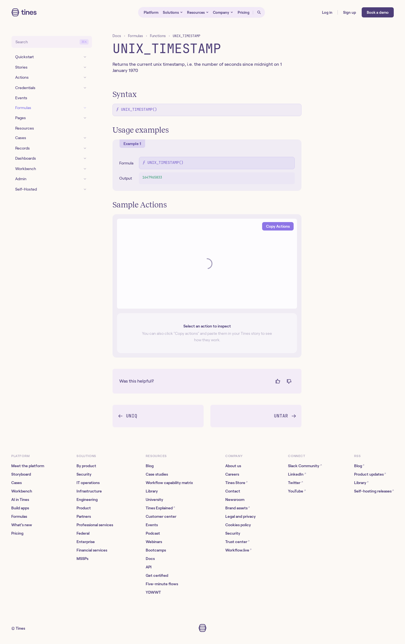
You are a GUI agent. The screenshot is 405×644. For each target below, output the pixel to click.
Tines (20, 628)
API (149, 567)
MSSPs (82, 558)
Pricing (17, 533)
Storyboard (21, 474)
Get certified (157, 575)
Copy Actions (278, 226)
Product (83, 508)
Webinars (154, 541)
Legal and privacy (240, 516)
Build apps (20, 508)
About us (233, 466)
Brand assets (237, 507)
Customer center (161, 516)
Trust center (237, 541)
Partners (83, 516)
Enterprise (85, 541)
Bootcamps (156, 550)
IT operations (88, 482)
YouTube (296, 491)
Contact (232, 491)
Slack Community (304, 465)
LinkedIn (297, 474)
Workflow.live (238, 550)
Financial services (91, 550)
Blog (150, 466)
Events (152, 525)
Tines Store (236, 482)
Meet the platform (27, 466)
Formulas (135, 36)
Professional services (94, 525)
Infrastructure (89, 491)
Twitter (295, 482)
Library (152, 491)
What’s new (21, 525)
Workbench (21, 491)
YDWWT (153, 592)
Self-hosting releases (374, 491)
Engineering (87, 499)
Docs (116, 36)
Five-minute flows (162, 584)
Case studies (157, 474)
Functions (158, 36)
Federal (82, 533)
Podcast (153, 533)
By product (86, 466)
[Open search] (259, 12)
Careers (232, 474)
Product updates (370, 474)
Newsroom (234, 499)
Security (83, 474)
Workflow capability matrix (169, 482)
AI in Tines (20, 499)
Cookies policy (238, 525)
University (154, 499)
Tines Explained (160, 507)
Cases (16, 482)
